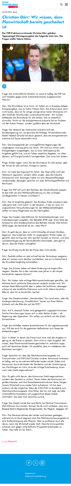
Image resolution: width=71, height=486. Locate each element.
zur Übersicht (9, 441)
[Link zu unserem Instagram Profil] (42, 463)
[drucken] (4, 86)
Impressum (30, 473)
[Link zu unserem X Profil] (35, 463)
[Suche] (61, 4)
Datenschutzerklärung (35, 476)
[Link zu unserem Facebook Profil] (29, 463)
